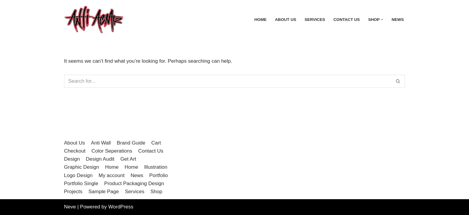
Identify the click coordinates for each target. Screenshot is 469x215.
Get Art (128, 159)
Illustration (155, 167)
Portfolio (158, 175)
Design (72, 159)
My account (111, 175)
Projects (73, 191)
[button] (382, 20)
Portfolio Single (81, 183)
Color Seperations (112, 151)
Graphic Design (81, 167)
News (398, 19)
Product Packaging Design (134, 183)
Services (314, 19)
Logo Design (78, 175)
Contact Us (347, 19)
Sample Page (103, 191)
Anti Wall (101, 143)
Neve (70, 207)
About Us (285, 19)
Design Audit (100, 159)
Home (261, 19)
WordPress (120, 207)
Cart (156, 143)
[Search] (228, 81)
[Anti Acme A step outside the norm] (94, 19)
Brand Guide (131, 143)
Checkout (75, 151)
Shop (156, 191)
